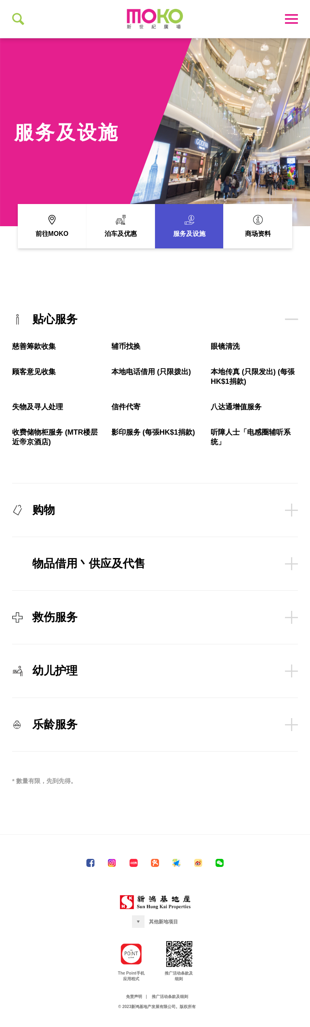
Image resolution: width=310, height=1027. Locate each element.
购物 (155, 517)
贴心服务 (155, 327)
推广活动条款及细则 (170, 1004)
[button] (155, 929)
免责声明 (134, 1004)
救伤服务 (155, 625)
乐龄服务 (155, 732)
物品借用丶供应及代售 (165, 571)
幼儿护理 (155, 678)
